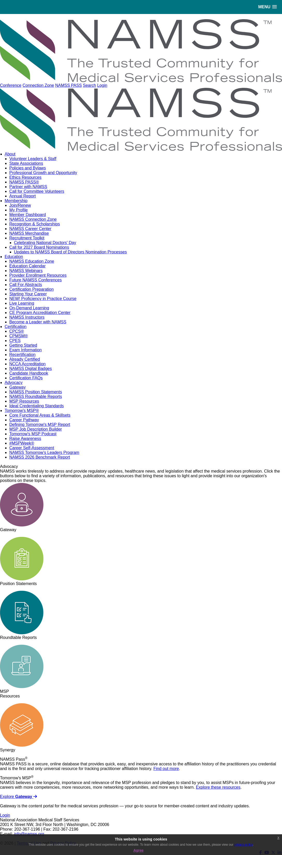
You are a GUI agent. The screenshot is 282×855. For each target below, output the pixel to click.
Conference (10, 85)
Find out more (166, 768)
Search (89, 85)
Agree (138, 850)
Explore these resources (218, 787)
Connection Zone (38, 85)
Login (102, 85)
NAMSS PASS (68, 85)
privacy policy (243, 844)
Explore (18, 796)
